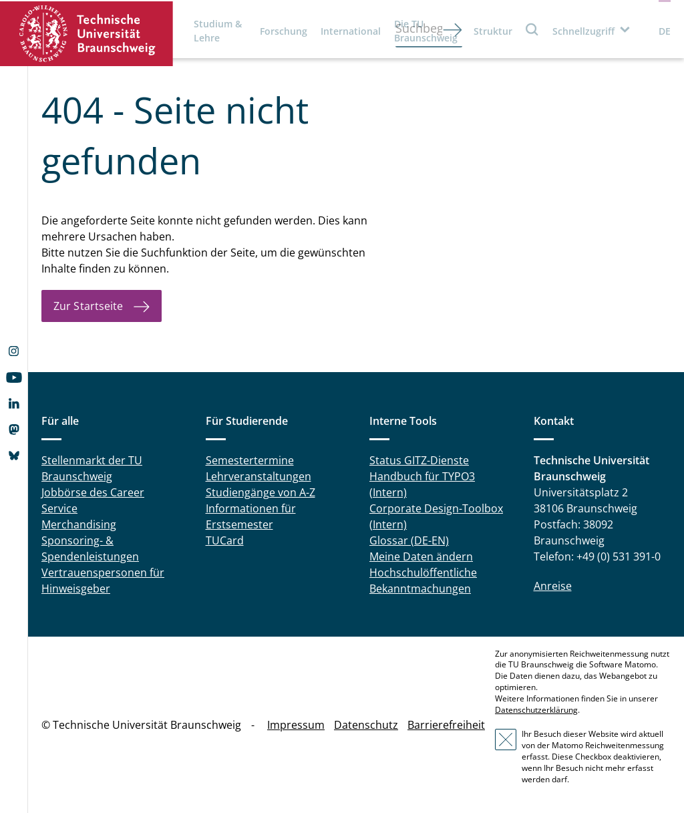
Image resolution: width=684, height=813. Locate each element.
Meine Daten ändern (421, 556)
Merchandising (78, 524)
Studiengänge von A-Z (260, 492)
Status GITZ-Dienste (419, 460)
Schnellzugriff (583, 31)
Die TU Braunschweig (426, 30)
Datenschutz (366, 724)
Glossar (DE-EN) (409, 540)
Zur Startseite (88, 306)
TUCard (225, 540)
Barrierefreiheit (446, 724)
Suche (532, 29)
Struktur (493, 31)
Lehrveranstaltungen (258, 476)
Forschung (283, 31)
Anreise (553, 586)
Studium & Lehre (218, 30)
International (351, 31)
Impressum (296, 724)
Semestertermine (250, 460)
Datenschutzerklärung (536, 709)
